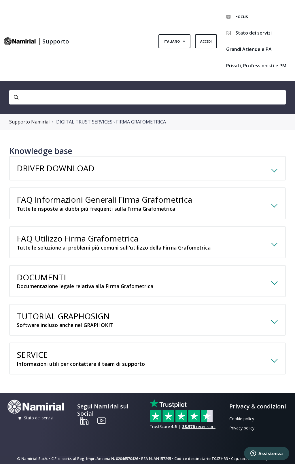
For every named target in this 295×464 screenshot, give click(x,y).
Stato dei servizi (249, 33)
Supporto (55, 41)
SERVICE (142, 361)
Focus (237, 16)
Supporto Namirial (29, 122)
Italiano (172, 41)
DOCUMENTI (142, 284)
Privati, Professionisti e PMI (257, 65)
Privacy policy (241, 428)
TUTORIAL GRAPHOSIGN (142, 323)
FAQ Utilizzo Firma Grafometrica (142, 245)
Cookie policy (241, 418)
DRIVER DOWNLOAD (55, 168)
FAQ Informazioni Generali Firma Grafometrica (142, 206)
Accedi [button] (206, 41)
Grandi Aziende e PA (249, 49)
